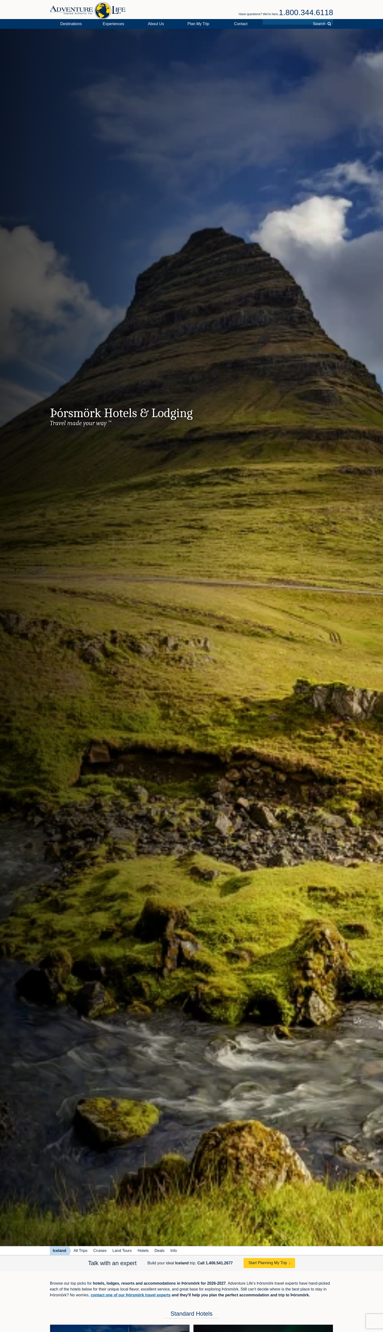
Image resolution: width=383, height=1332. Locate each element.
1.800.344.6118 (306, 12)
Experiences (113, 24)
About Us (156, 24)
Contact (240, 24)
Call (215, 1263)
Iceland (59, 1251)
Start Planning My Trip (267, 1263)
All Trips (80, 1251)
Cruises (99, 1251)
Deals (160, 1251)
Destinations (71, 24)
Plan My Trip (198, 24)
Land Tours (122, 1251)
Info (173, 1251)
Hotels (143, 1251)
